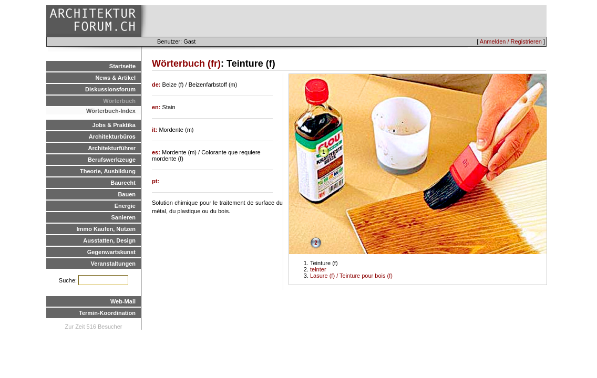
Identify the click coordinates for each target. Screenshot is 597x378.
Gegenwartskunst (111, 252)
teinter (318, 269)
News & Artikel (115, 78)
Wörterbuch (119, 101)
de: (157, 84)
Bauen (127, 194)
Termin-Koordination (107, 313)
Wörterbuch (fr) (186, 63)
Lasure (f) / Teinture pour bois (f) (351, 275)
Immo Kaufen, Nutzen (106, 229)
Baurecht (123, 183)
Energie (125, 206)
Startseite (122, 66)
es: (157, 152)
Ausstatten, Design (109, 240)
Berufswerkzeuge (112, 159)
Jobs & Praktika (114, 125)
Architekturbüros (112, 136)
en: (157, 107)
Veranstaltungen (113, 263)
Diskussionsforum (110, 89)
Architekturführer (112, 148)
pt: (155, 181)
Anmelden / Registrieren (511, 41)
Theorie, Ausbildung (108, 171)
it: (155, 130)
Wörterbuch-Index (111, 111)
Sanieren (123, 217)
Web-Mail (123, 301)
